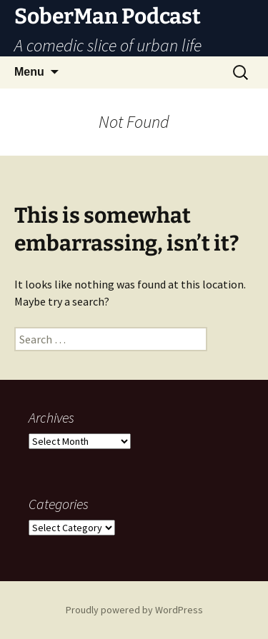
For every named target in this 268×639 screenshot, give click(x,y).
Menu (29, 72)
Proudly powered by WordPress (134, 609)
